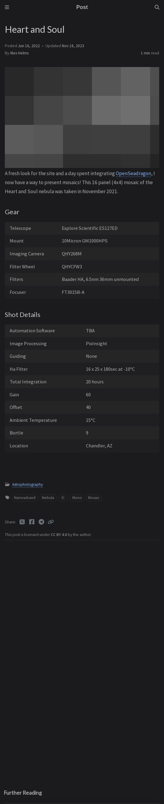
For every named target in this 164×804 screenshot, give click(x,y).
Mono (77, 497)
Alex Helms (19, 53)
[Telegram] (42, 521)
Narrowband (25, 497)
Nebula (48, 497)
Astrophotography (27, 484)
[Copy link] (50, 522)
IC (63, 497)
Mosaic (93, 497)
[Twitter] (22, 521)
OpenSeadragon (133, 173)
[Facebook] (32, 521)
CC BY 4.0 (59, 534)
